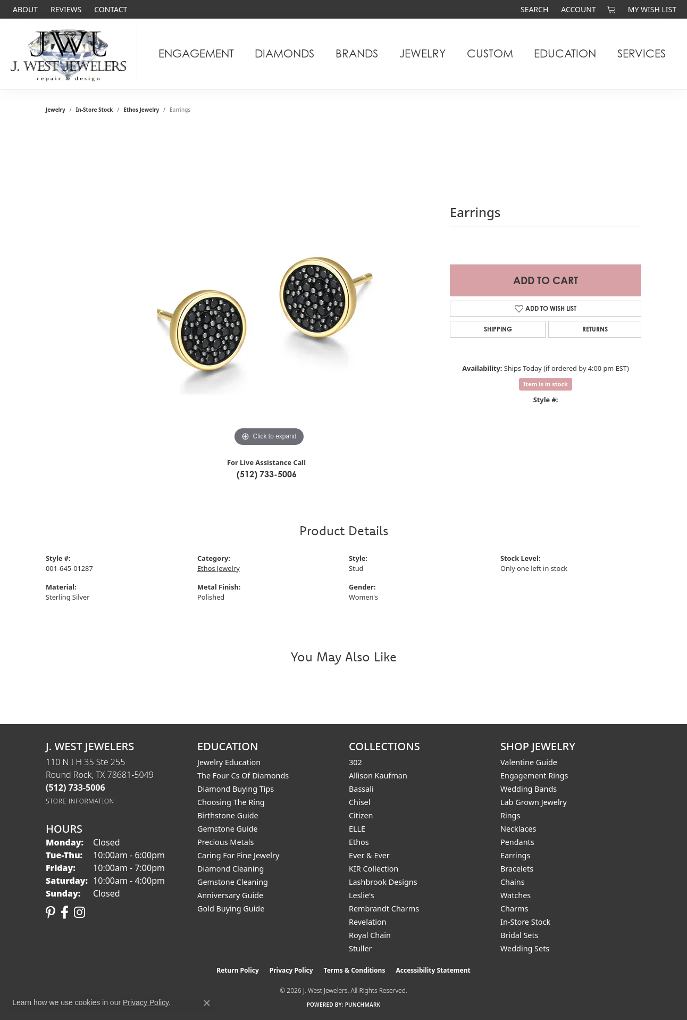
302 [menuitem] (355, 762)
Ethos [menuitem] (359, 842)
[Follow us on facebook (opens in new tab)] (65, 912)
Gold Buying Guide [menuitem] (230, 908)
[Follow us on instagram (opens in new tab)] (79, 912)
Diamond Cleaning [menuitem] (230, 869)
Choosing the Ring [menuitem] (231, 802)
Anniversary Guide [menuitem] (230, 895)
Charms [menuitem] (514, 908)
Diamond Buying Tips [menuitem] (235, 789)
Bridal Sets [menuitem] (519, 935)
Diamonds (284, 53)
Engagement (196, 53)
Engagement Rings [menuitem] (534, 775)
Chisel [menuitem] (359, 802)
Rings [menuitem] (510, 815)
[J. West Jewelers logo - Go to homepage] (71, 54)
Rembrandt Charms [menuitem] (384, 908)
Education (565, 53)
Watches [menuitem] (515, 895)
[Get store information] (80, 801)
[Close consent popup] (207, 1003)
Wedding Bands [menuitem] (528, 789)
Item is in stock (545, 384)
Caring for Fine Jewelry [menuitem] (238, 855)
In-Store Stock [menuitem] (525, 922)
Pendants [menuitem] (517, 842)
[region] (269, 289)
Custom (490, 53)
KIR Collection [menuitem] (373, 869)
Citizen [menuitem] (361, 815)
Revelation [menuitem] (368, 922)
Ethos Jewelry (141, 109)
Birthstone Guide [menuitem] (227, 815)
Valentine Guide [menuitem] (528, 762)
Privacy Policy (291, 970)
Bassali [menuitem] (361, 789)
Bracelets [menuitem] (516, 869)
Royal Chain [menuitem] (370, 935)
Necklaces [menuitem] (518, 829)
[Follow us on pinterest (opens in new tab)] (50, 912)
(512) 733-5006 (267, 474)
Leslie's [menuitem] (361, 895)
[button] (533, 9)
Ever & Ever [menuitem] (369, 855)
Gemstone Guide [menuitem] (227, 829)
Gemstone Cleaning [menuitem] (232, 882)
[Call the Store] (75, 787)
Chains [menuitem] (512, 882)
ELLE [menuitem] (357, 829)
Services (641, 53)
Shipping (498, 329)
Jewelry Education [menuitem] (229, 762)
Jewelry (422, 53)
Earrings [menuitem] (515, 855)
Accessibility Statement (433, 970)
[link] (24, 9)
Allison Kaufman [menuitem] (378, 775)
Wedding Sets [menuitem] (524, 948)
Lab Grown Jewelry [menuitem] (533, 802)
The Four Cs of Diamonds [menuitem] (243, 775)
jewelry (55, 109)
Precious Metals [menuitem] (225, 842)
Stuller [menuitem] (360, 948)
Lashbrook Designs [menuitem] (383, 882)
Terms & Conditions (355, 970)
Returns (595, 329)
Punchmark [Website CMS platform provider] (363, 1004)
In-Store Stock (94, 109)
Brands (357, 53)
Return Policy (237, 970)
